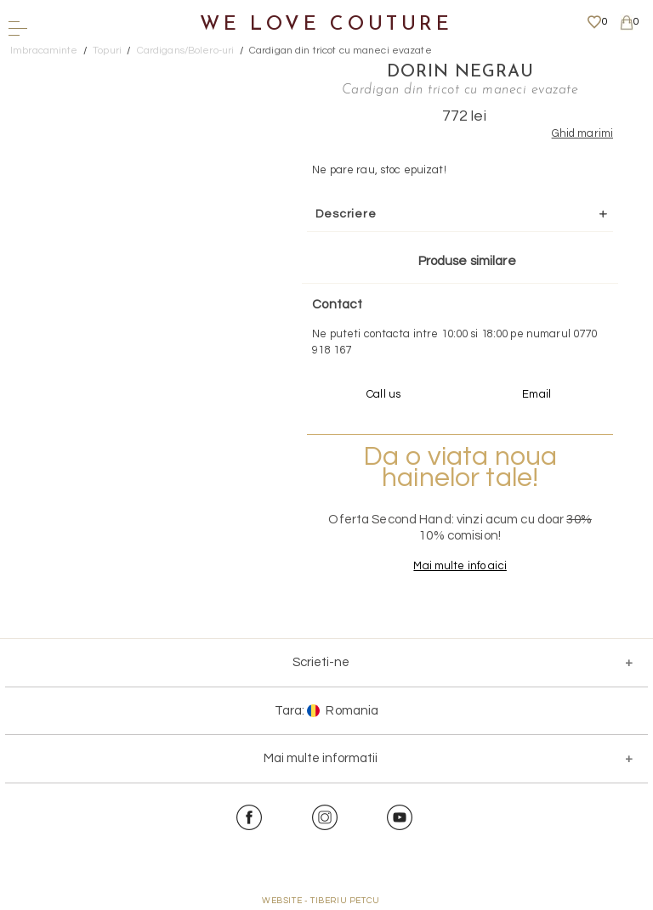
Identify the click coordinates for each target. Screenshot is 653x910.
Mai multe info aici (458, 566)
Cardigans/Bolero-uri (186, 50)
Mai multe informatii (321, 758)
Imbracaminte (44, 50)
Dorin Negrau (459, 72)
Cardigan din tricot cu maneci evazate (340, 50)
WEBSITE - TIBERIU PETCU (321, 900)
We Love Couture (326, 25)
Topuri (107, 50)
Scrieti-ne (320, 662)
